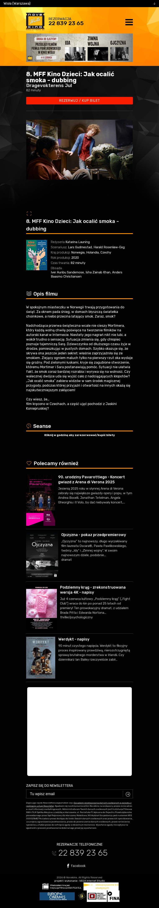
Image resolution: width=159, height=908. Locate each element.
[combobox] (79, 3)
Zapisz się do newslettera (49, 786)
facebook (76, 866)
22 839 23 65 (66, 23)
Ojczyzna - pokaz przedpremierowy (93, 534)
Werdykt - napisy (73, 639)
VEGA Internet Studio (92, 880)
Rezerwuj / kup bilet (79, 101)
